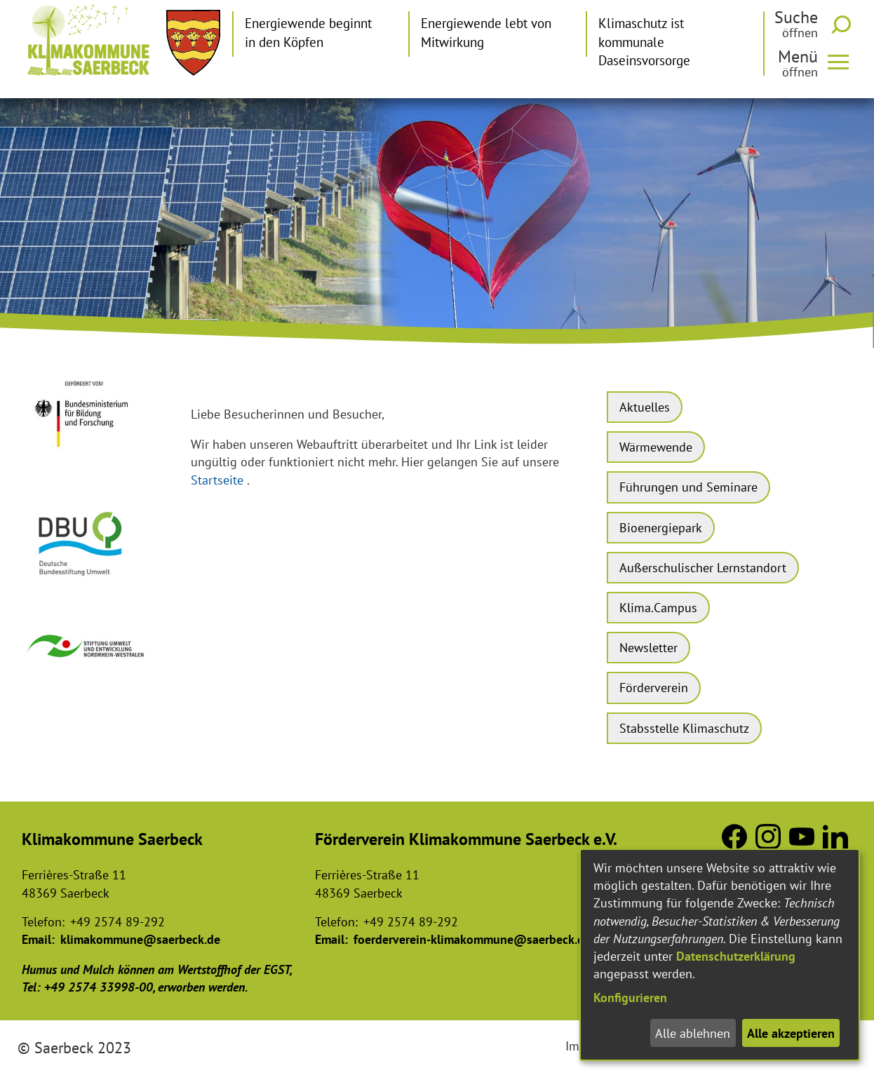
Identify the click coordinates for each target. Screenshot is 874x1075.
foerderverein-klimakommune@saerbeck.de (472, 939)
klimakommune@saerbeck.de (140, 939)
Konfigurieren (630, 997)
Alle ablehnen (692, 1033)
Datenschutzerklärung (735, 956)
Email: (38, 939)
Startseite (217, 480)
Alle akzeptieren (791, 1033)
